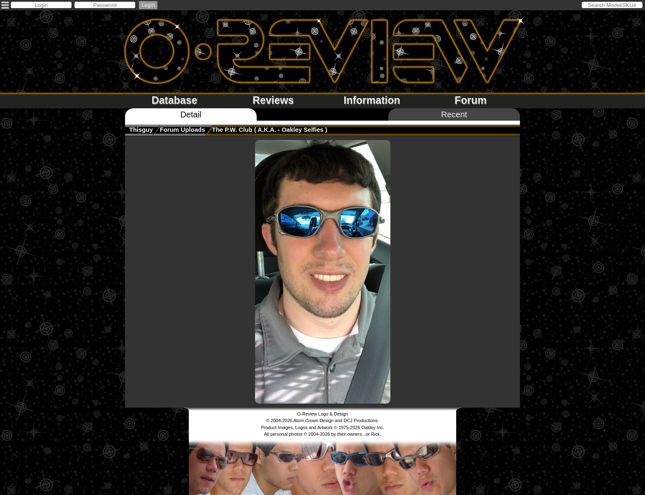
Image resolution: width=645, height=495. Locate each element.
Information (371, 100)
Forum (471, 100)
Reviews (273, 100)
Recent (454, 114)
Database (174, 100)
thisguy (141, 129)
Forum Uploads (182, 129)
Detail (190, 114)
